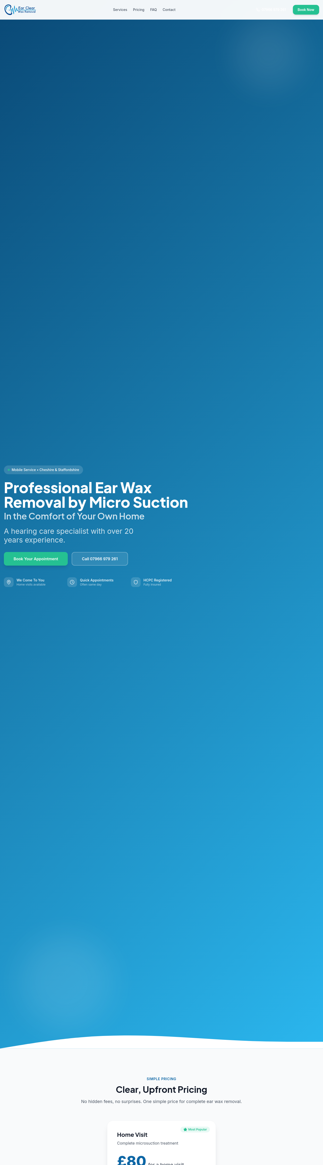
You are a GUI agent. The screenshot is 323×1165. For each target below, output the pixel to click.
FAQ (153, 10)
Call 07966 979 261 (100, 559)
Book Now (306, 10)
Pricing (138, 10)
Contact (169, 10)
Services (120, 10)
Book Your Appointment (36, 559)
